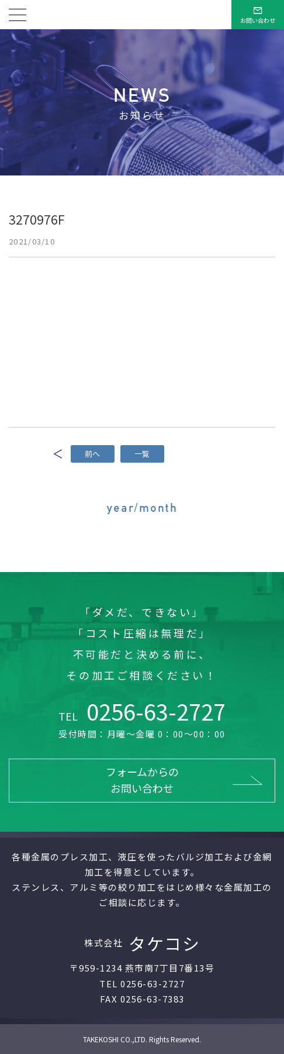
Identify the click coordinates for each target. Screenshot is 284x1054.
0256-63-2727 (142, 711)
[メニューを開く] (17, 14)
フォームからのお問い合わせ (142, 779)
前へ (92, 453)
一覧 (142, 453)
